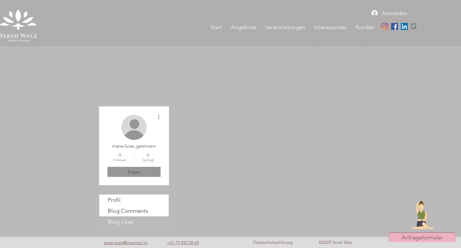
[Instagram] (384, 26)
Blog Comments (128, 210)
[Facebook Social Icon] (394, 26)
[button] (243, 27)
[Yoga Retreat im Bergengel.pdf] (414, 26)
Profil (114, 199)
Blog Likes (120, 221)
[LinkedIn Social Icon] (404, 26)
